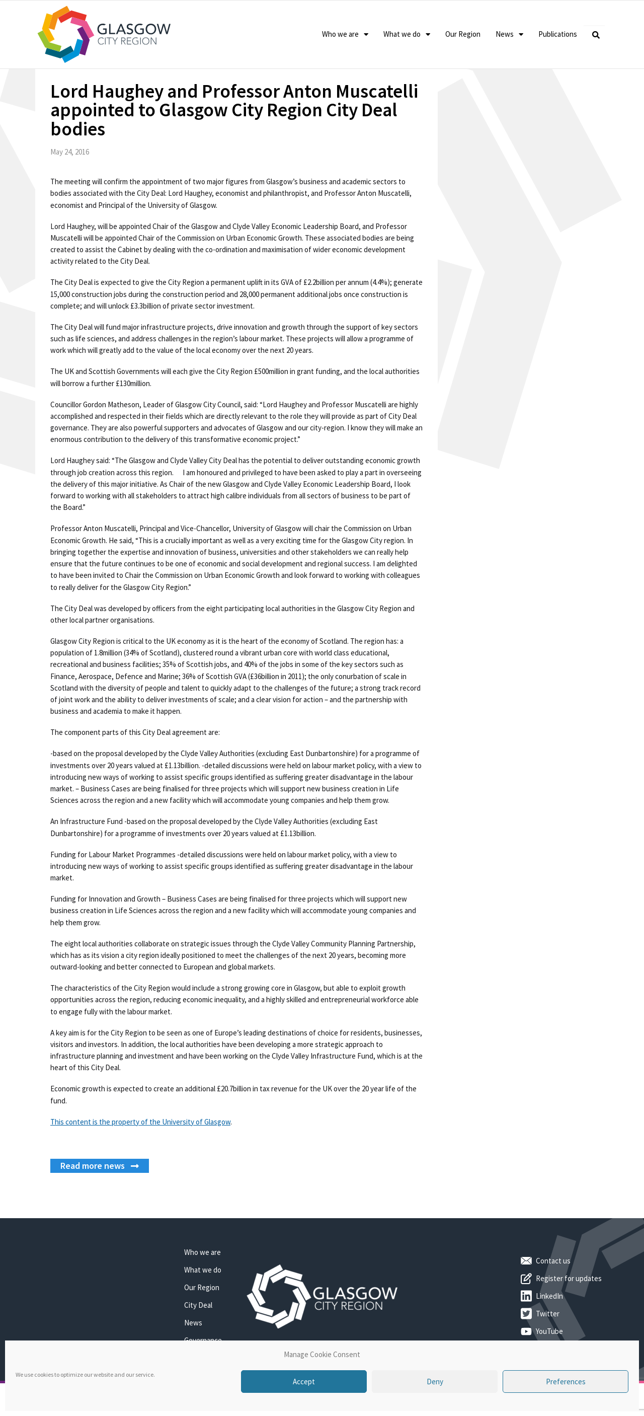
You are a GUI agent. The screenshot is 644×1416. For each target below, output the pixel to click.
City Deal (198, 1337)
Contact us (553, 1293)
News (509, 34)
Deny (435, 1381)
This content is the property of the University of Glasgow (140, 1154)
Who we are (345, 34)
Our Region (462, 34)
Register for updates (569, 1311)
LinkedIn (549, 1328)
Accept (304, 1381)
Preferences (566, 1381)
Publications (557, 34)
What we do (406, 34)
